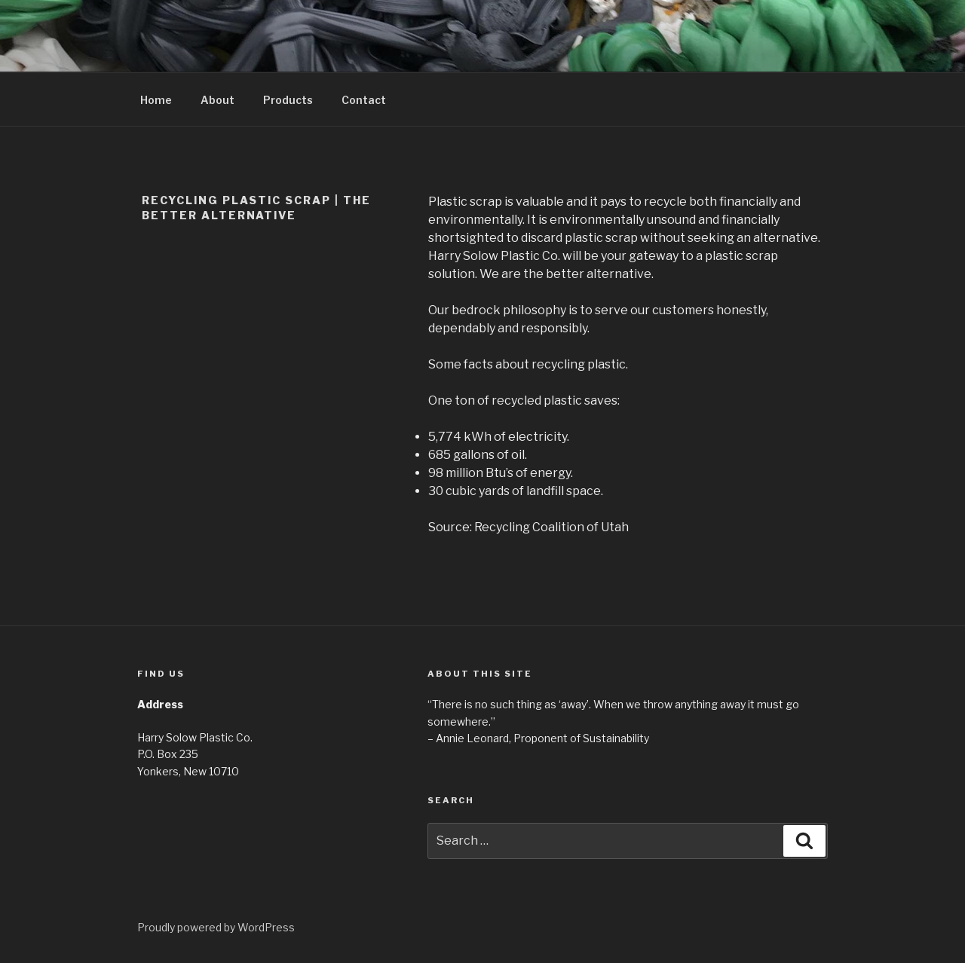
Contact (364, 99)
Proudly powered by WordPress (216, 927)
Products (288, 99)
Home (156, 99)
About (217, 99)
